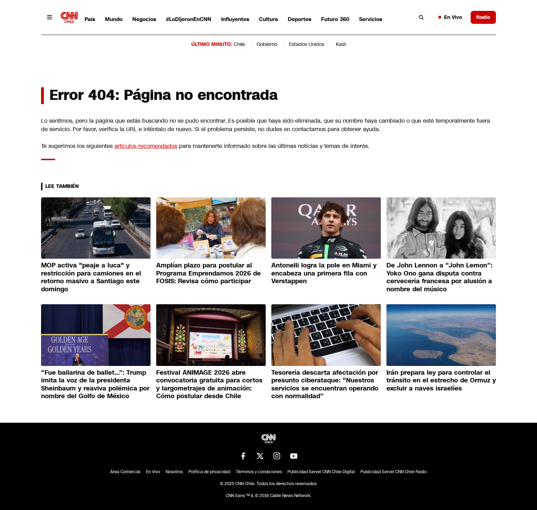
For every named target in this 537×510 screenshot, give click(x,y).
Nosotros (174, 472)
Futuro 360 (335, 19)
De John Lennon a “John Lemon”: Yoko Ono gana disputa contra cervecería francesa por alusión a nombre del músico (439, 277)
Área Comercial (125, 472)
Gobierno (267, 44)
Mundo (113, 19)
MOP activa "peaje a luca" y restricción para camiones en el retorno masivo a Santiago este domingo (91, 277)
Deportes (299, 19)
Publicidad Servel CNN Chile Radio (393, 472)
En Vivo (450, 17)
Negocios (144, 19)
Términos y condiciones (259, 472)
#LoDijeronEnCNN (188, 19)
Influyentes (235, 19)
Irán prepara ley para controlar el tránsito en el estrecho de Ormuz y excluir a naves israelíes (441, 380)
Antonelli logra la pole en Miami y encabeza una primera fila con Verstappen (324, 273)
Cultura (268, 19)
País (90, 19)
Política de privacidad (209, 472)
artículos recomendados (145, 146)
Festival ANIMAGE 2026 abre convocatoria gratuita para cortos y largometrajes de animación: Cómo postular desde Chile (209, 384)
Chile (239, 44)
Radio (483, 17)
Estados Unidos (306, 44)
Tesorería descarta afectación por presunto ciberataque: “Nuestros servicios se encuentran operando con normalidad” (324, 384)
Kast (341, 44)
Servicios (370, 19)
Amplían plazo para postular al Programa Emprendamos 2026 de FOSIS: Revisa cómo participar (208, 273)
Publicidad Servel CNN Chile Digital (321, 472)
